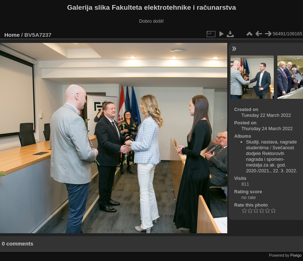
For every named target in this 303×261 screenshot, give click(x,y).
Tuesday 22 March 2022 (266, 115)
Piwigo (296, 255)
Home (12, 35)
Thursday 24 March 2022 (267, 128)
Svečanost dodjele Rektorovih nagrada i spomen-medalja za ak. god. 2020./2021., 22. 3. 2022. (271, 159)
